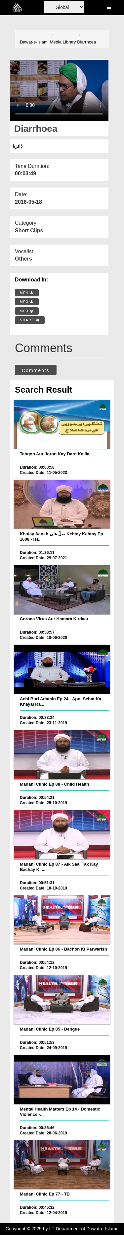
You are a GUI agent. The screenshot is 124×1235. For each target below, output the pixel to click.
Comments (36, 370)
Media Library (63, 41)
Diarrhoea (86, 41)
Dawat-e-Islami (34, 41)
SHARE (30, 320)
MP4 (27, 293)
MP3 (27, 302)
